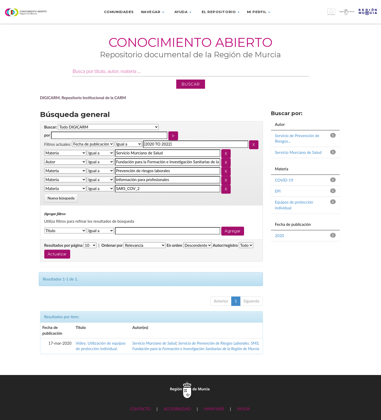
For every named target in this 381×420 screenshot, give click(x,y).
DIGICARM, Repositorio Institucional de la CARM (83, 97)
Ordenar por (112, 245)
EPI (278, 191)
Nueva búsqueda (61, 198)
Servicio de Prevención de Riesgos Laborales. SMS (218, 343)
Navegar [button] (152, 12)
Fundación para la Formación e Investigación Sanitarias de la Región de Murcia (195, 348)
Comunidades (119, 12)
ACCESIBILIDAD (177, 408)
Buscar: (50, 127)
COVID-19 (284, 180)
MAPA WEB (214, 408)
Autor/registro (225, 245)
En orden (174, 245)
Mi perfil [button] (258, 12)
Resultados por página (63, 245)
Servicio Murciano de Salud (154, 343)
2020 (279, 235)
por (47, 135)
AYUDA (243, 408)
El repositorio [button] (221, 12)
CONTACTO (140, 408)
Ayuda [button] (182, 12)
